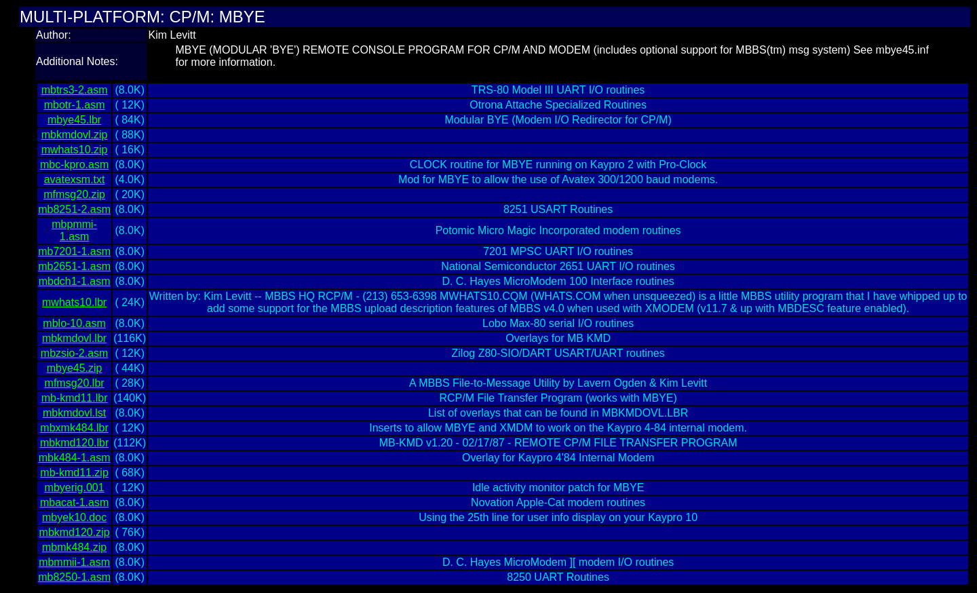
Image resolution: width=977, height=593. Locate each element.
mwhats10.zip (74, 149)
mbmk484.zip (74, 547)
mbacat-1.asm (74, 502)
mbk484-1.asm (75, 457)
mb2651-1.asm (74, 266)
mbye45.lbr (74, 120)
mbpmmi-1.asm (74, 230)
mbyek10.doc (74, 517)
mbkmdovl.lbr (74, 338)
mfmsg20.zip (74, 194)
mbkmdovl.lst (74, 413)
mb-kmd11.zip (74, 472)
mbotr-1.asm (74, 105)
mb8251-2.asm (74, 209)
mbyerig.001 (74, 487)
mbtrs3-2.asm (74, 90)
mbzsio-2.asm (75, 353)
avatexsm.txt (74, 179)
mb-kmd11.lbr (74, 398)
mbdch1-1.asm (75, 281)
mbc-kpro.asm (74, 164)
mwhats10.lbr (74, 302)
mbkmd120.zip (74, 532)
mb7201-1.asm (74, 251)
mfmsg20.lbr (74, 383)
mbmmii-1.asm (74, 562)
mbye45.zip (74, 368)
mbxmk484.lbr (74, 428)
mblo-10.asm (74, 323)
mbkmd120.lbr (74, 442)
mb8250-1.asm (74, 577)
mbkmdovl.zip (74, 134)
